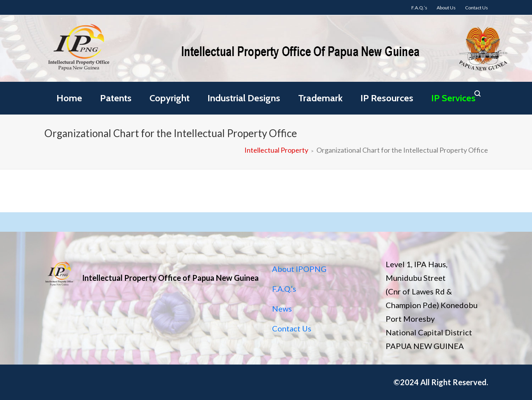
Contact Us (291, 328)
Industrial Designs (243, 98)
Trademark (320, 98)
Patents (116, 98)
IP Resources (386, 98)
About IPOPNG (299, 268)
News (282, 308)
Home (69, 98)
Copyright (169, 98)
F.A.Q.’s (284, 288)
